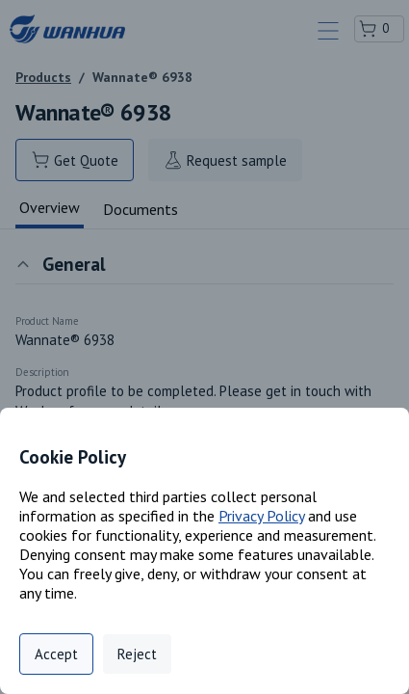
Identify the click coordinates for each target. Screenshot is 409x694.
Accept (56, 654)
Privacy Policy (261, 515)
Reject (137, 654)
